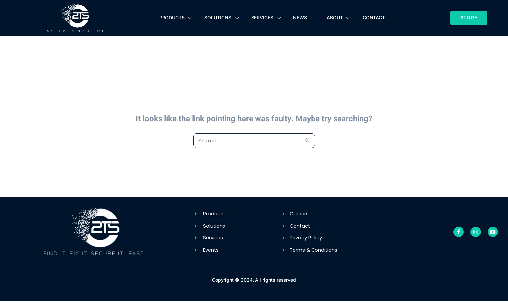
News (304, 18)
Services (266, 18)
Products (176, 18)
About (339, 18)
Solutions (221, 18)
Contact (374, 17)
